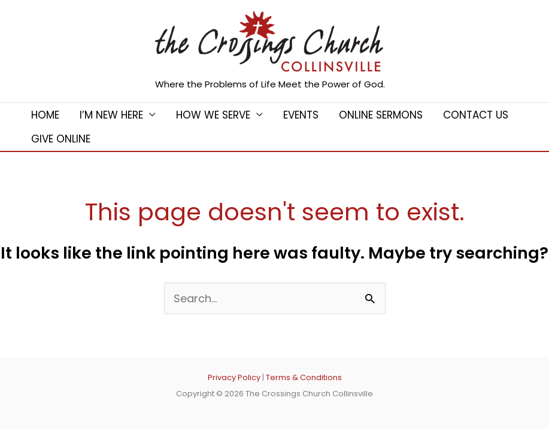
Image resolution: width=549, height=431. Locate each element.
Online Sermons (381, 115)
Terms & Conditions (304, 377)
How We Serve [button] (213, 115)
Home (45, 115)
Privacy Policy (234, 377)
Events (301, 115)
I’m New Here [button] (111, 115)
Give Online (60, 139)
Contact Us (475, 115)
